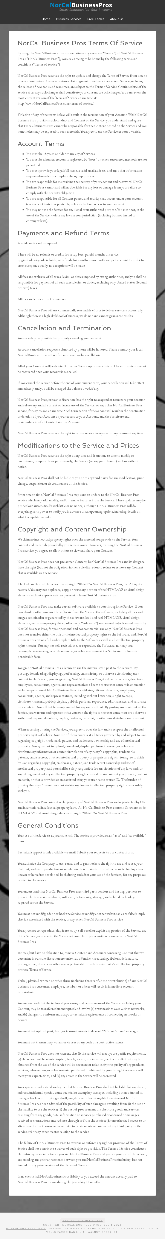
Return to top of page (83, 1220)
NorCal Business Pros (82, 6)
